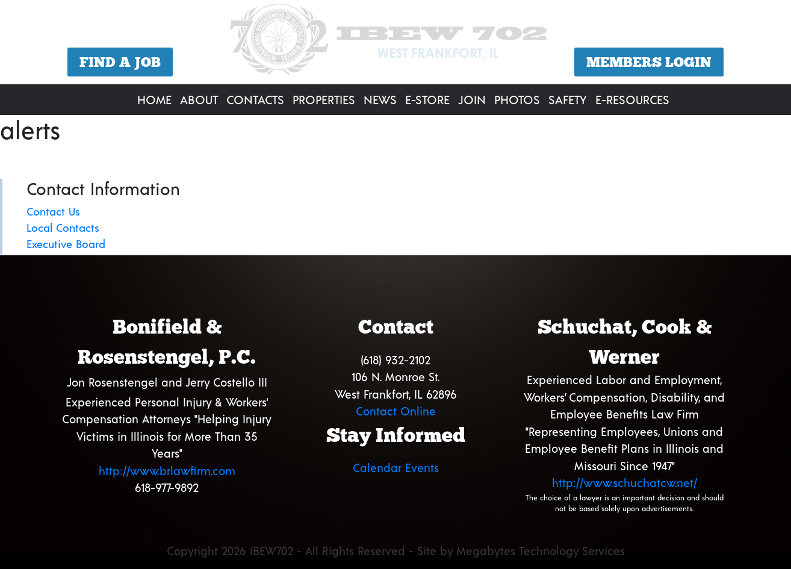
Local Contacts (62, 227)
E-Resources (632, 99)
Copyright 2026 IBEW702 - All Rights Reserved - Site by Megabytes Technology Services (396, 551)
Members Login (649, 62)
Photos (517, 99)
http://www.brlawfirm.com (167, 470)
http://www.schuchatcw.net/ (624, 483)
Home (154, 99)
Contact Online (396, 411)
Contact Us (53, 211)
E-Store (427, 99)
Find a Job (120, 62)
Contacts (255, 99)
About (199, 99)
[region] (395, 43)
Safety (567, 99)
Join (472, 99)
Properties (324, 99)
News (380, 99)
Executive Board (65, 243)
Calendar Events (396, 467)
